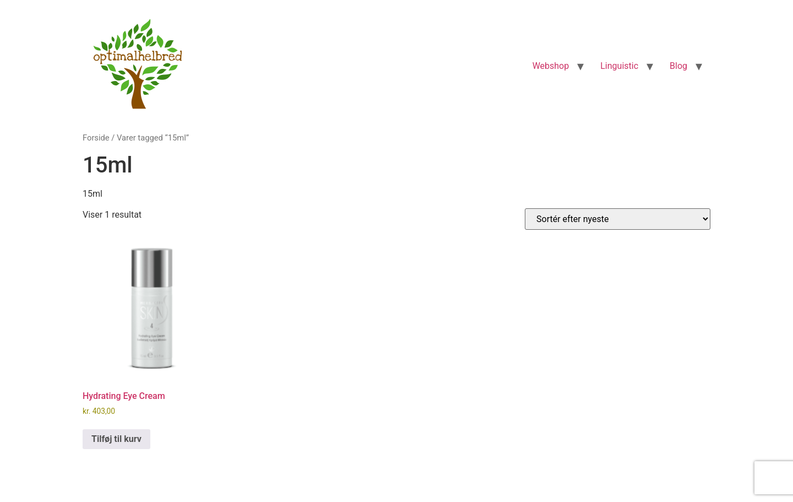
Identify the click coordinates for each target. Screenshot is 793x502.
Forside (96, 138)
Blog (678, 66)
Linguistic (619, 66)
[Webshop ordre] (617, 219)
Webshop (551, 66)
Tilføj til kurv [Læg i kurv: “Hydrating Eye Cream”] (116, 439)
